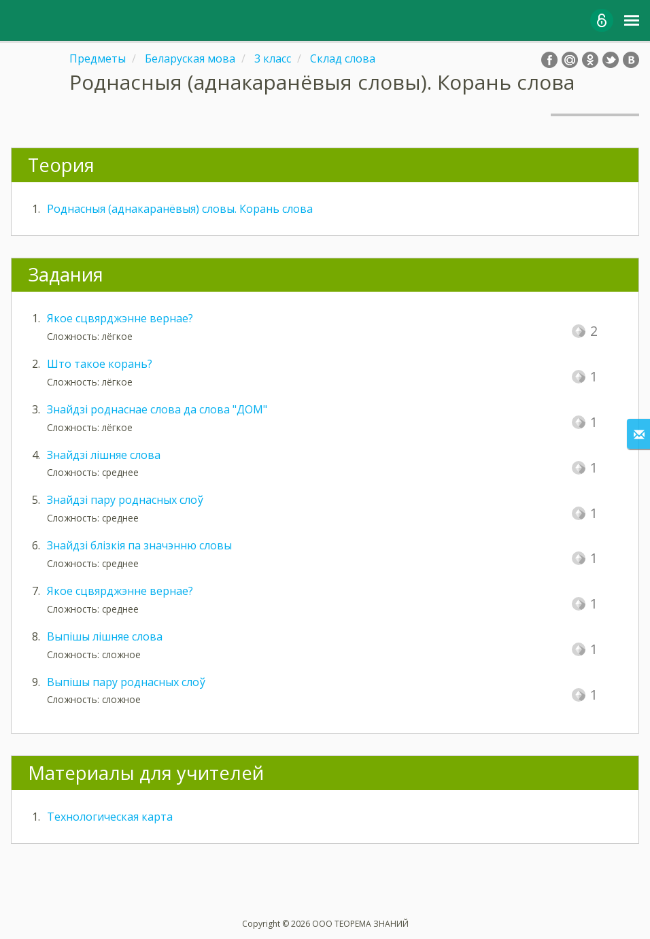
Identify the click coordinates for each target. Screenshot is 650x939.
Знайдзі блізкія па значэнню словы (139, 545)
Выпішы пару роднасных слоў (126, 682)
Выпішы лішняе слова (104, 636)
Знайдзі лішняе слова (103, 454)
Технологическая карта (110, 816)
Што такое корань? (99, 363)
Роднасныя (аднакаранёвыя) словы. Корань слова (180, 208)
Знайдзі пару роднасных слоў (125, 499)
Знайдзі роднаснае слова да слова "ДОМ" (157, 409)
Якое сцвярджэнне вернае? (120, 318)
